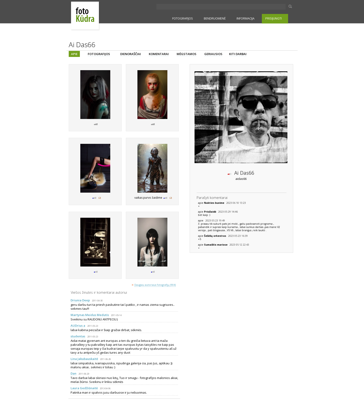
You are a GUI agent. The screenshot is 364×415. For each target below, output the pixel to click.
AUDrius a (78, 325)
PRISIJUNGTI (273, 18)
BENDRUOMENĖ (215, 18)
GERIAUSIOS (213, 54)
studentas (78, 336)
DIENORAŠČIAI (130, 54)
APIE (74, 54)
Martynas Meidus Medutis (90, 315)
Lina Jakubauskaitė (84, 359)
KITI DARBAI (238, 54)
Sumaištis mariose (216, 244)
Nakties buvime (214, 202)
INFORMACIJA (245, 18)
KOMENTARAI (159, 54)
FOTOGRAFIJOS (182, 18)
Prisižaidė (210, 211)
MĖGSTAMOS (186, 54)
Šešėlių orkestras (215, 235)
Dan (73, 373)
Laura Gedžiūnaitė (84, 388)
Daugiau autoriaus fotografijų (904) (155, 285)
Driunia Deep (80, 300)
